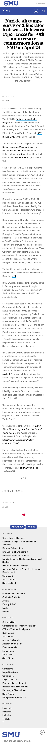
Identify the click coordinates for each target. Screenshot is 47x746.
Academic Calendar (11, 640)
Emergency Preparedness (14, 697)
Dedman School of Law (13, 548)
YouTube (6, 718)
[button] (42, 732)
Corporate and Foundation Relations (19, 625)
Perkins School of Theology (15, 565)
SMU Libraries (9, 579)
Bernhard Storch (22, 157)
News (6, 11)
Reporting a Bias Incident (14, 690)
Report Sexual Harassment (14, 686)
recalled (6, 373)
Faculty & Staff (9, 604)
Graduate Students (11, 597)
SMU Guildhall (9, 583)
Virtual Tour (7, 654)
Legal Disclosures (10, 679)
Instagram (7, 711)
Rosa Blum (25, 154)
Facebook (7, 708)
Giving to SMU (9, 622)
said (14, 276)
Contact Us (7, 668)
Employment (8, 650)
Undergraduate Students (13, 593)
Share (5, 101)
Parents (6, 611)
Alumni (5, 600)
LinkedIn (6, 715)
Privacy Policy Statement (14, 683)
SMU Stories (8, 658)
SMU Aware (8, 693)
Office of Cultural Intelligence (16, 629)
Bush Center (8, 632)
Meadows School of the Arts (15, 555)
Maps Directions (10, 672)
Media (5, 608)
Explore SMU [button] (40, 3)
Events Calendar (10, 647)
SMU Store (7, 636)
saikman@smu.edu (29, 467)
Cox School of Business (13, 538)
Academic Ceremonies (13, 643)
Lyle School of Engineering (15, 551)
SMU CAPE (7, 575)
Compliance (8, 675)
